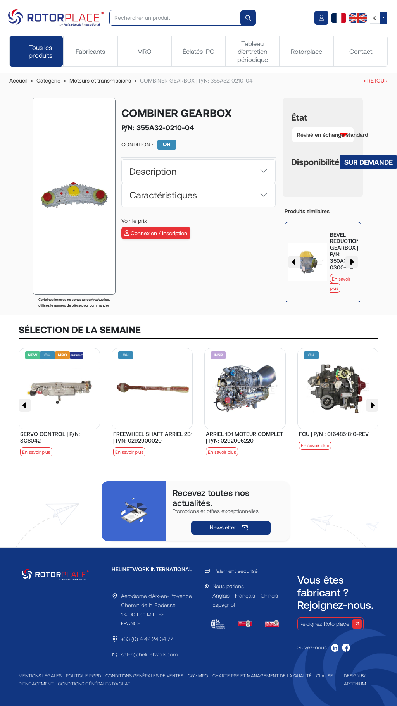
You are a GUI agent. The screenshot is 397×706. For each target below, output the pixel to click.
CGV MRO (198, 675)
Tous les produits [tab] (32, 51)
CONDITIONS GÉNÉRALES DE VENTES (144, 675)
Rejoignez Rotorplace (330, 624)
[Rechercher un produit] (175, 17)
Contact (360, 51)
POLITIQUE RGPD (83, 675)
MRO (144, 51)
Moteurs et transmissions (100, 80)
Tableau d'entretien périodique (252, 51)
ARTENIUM (355, 683)
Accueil (18, 80)
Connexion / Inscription (155, 233)
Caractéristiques (163, 194)
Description (152, 171)
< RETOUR (375, 80)
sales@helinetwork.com (149, 654)
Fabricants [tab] (90, 51)
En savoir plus (36, 452)
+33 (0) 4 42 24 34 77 (147, 638)
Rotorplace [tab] (306, 51)
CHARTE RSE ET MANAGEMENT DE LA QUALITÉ (262, 675)
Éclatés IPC (198, 51)
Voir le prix (134, 220)
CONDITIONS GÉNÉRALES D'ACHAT (94, 683)
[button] (323, 134)
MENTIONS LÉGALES (40, 675)
